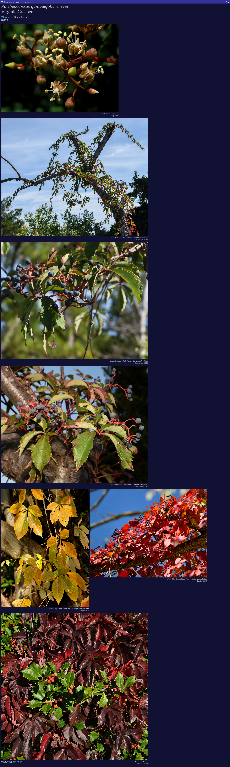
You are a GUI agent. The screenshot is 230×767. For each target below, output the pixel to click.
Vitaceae (5, 17)
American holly (14, 762)
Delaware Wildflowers (15, 2)
